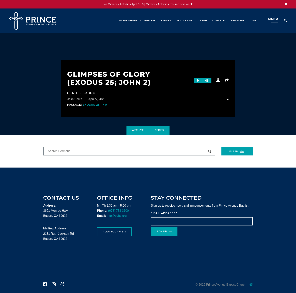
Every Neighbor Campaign (137, 20)
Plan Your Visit (114, 231)
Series (159, 130)
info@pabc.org (116, 215)
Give (253, 20)
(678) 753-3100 (118, 210)
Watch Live (184, 20)
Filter (236, 151)
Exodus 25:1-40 (95, 104)
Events (166, 20)
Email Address (164, 213)
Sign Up (161, 231)
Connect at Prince (211, 20)
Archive (138, 130)
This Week (237, 20)
